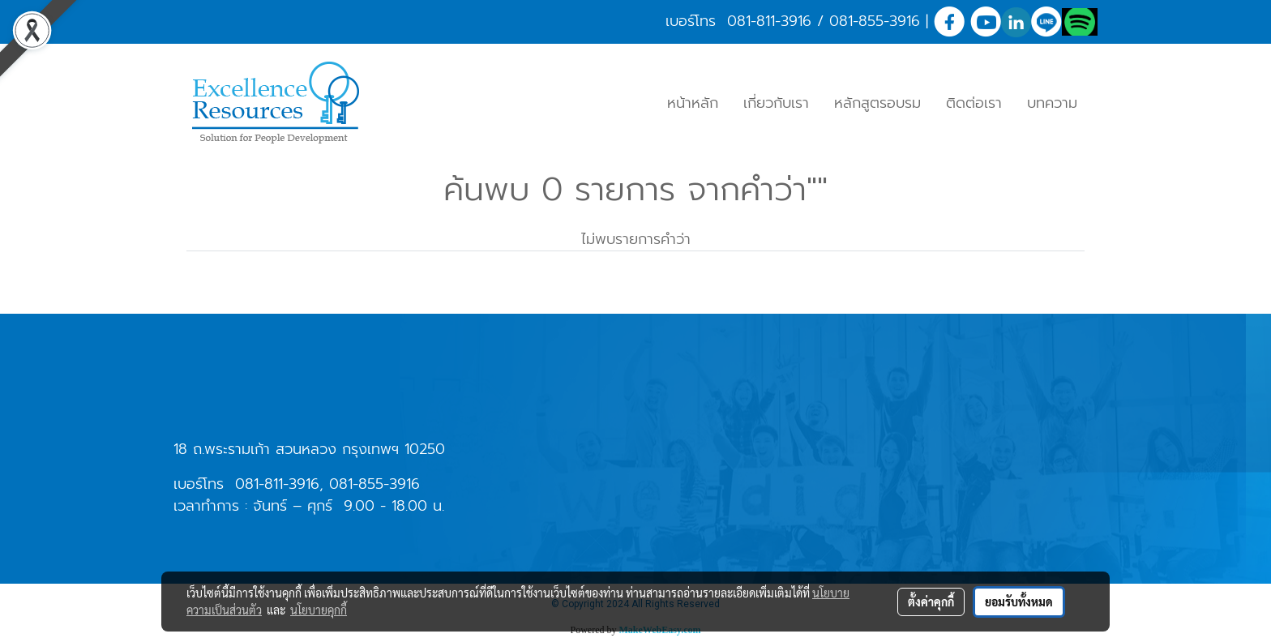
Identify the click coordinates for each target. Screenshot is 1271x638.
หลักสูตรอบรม (877, 103)
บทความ (1052, 103)
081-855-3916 (874, 21)
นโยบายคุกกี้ (318, 609)
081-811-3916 (769, 21)
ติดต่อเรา (974, 103)
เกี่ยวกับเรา (776, 103)
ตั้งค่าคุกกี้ (931, 601)
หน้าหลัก (692, 103)
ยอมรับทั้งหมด (1019, 601)
